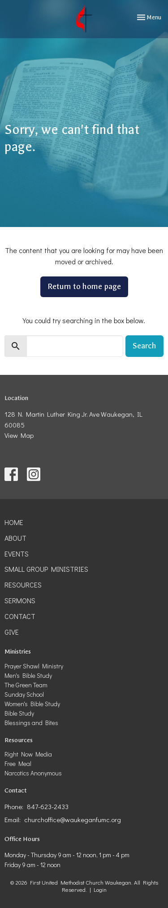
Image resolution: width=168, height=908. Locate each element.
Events (16, 553)
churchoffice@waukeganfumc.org (72, 819)
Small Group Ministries (46, 569)
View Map (19, 435)
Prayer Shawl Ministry (33, 666)
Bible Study (19, 713)
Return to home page (84, 286)
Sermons (19, 600)
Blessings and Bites (31, 722)
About (15, 538)
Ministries (17, 651)
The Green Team (25, 685)
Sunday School (24, 694)
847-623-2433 (48, 806)
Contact (19, 616)
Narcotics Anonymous (33, 773)
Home (13, 522)
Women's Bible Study (32, 703)
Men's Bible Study (28, 675)
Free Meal (17, 763)
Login (100, 889)
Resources (23, 584)
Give (11, 631)
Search (144, 346)
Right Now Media (28, 754)
